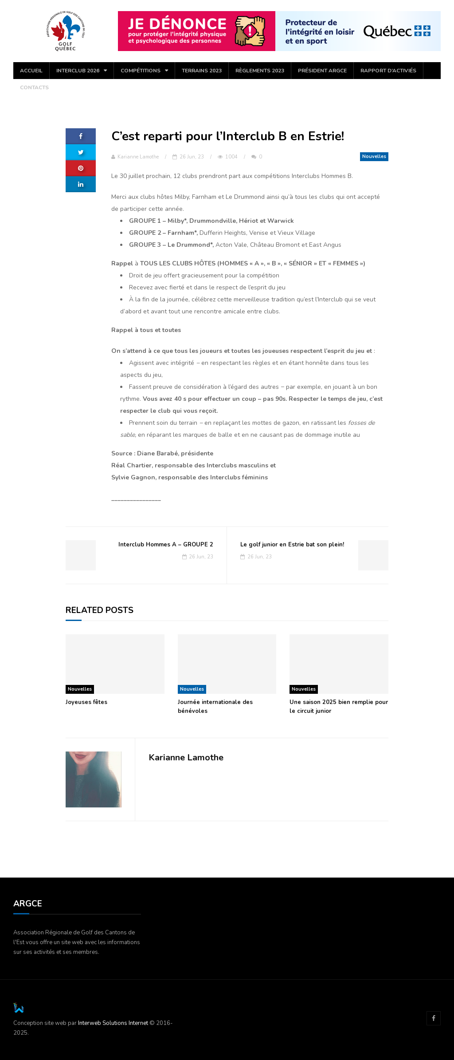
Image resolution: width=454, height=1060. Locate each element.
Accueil (31, 70)
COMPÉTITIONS (140, 70)
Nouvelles (374, 156)
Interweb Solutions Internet (113, 1023)
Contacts (34, 87)
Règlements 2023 (259, 70)
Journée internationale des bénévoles (215, 706)
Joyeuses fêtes (86, 702)
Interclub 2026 (77, 70)
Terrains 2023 (202, 70)
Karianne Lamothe (135, 157)
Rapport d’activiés (388, 70)
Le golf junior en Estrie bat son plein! (292, 545)
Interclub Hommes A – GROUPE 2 (165, 545)
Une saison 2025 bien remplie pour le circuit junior (339, 706)
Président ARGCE (322, 70)
